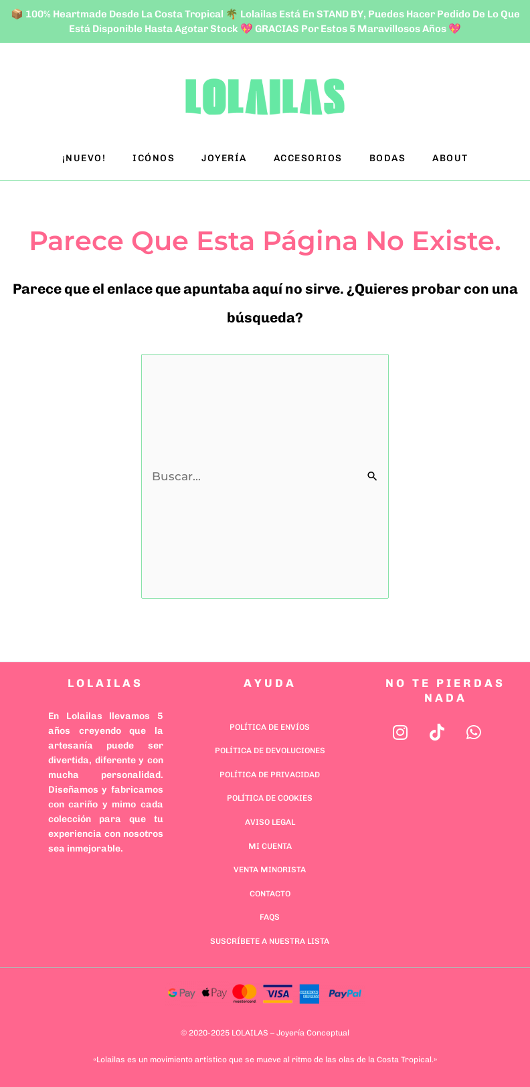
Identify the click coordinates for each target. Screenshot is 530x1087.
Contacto (270, 893)
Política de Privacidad (269, 774)
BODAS (387, 158)
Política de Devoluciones (270, 750)
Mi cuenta (270, 846)
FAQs (270, 917)
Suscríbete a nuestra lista (269, 941)
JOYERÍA (224, 158)
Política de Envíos (270, 727)
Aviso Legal (270, 822)
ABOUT (450, 158)
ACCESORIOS (308, 158)
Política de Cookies (270, 798)
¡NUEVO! (84, 158)
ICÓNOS (153, 158)
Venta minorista (270, 869)
